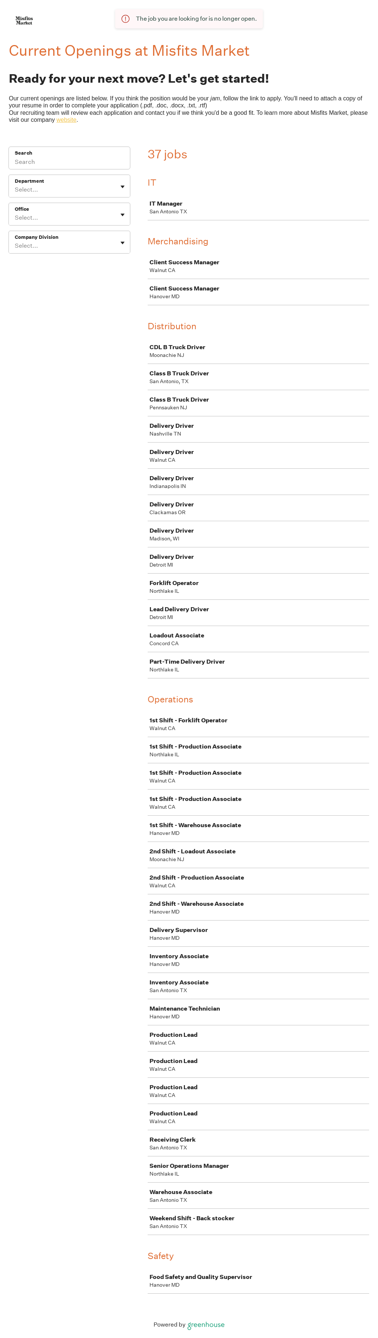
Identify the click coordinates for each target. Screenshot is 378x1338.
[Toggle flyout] (122, 186)
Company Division (36, 237)
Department (29, 181)
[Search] (69, 162)
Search (23, 153)
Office (22, 209)
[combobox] (15, 190)
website (66, 120)
